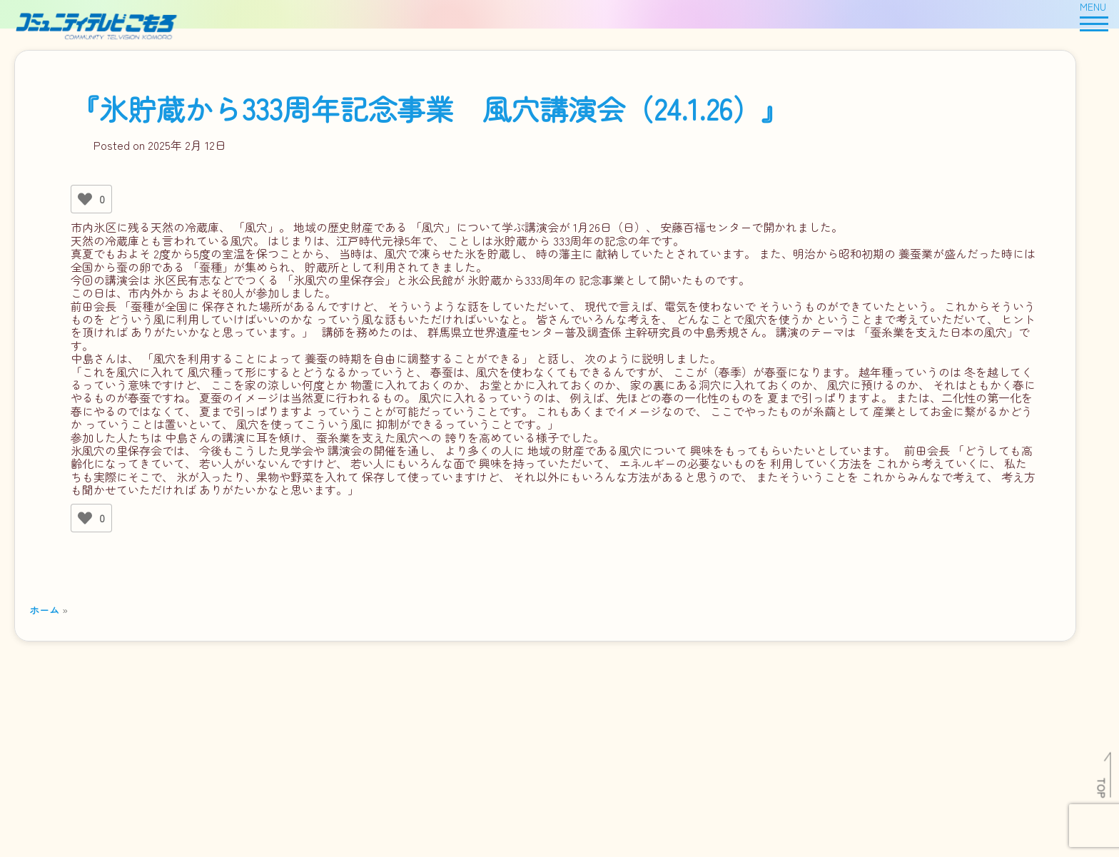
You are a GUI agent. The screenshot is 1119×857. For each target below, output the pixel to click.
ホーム (44, 609)
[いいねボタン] (85, 199)
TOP (1102, 788)
